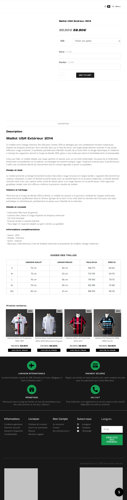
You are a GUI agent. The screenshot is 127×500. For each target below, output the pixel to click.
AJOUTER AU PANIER (20, 350)
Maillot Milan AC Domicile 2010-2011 (78, 339)
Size (62, 41)
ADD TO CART (85, 75)
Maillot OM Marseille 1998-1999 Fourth (107, 339)
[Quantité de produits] (61, 75)
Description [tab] (63, 123)
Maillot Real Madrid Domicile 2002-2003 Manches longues (48, 339)
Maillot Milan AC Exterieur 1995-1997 (19, 339)
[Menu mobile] (115, 6)
